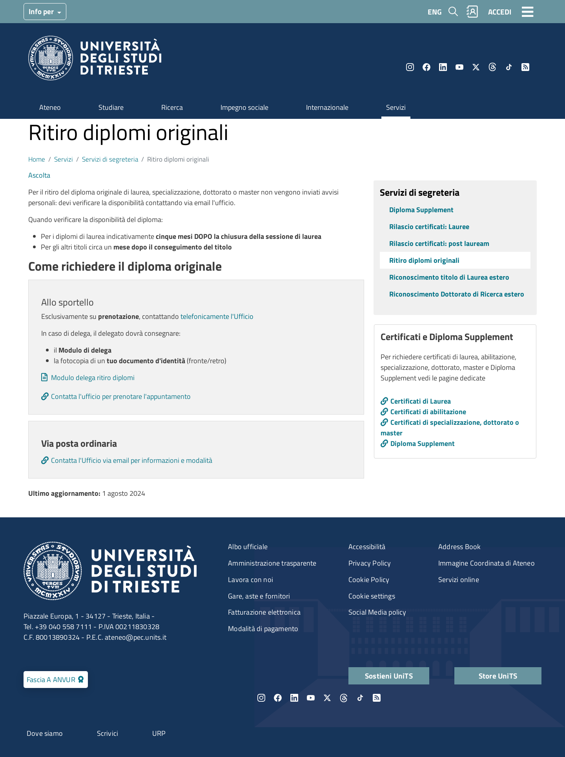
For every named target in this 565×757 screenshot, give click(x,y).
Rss (525, 67)
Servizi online (458, 579)
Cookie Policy (369, 579)
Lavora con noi (250, 579)
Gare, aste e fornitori (259, 596)
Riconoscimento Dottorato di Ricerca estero (456, 294)
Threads (492, 67)
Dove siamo (45, 733)
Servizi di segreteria (110, 159)
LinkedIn (443, 67)
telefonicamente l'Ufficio (216, 316)
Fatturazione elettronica (264, 612)
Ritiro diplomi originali (424, 260)
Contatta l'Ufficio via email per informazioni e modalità (131, 460)
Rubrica (472, 11)
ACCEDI (499, 11)
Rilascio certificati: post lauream (439, 243)
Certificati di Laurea (420, 401)
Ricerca (172, 107)
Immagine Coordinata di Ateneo (486, 563)
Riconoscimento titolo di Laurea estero (449, 277)
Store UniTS (498, 675)
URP (159, 733)
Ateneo (50, 107)
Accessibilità (367, 546)
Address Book (459, 546)
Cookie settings (371, 596)
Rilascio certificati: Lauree (429, 226)
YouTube (459, 67)
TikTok (509, 67)
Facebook (426, 67)
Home (36, 159)
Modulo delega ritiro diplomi (93, 377)
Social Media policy (377, 612)
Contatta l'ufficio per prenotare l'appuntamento (121, 396)
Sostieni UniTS (389, 675)
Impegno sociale (244, 107)
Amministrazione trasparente (272, 563)
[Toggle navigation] (527, 11)
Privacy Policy (369, 563)
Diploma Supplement (421, 209)
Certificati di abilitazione (428, 411)
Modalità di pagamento (263, 628)
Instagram (410, 67)
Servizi (396, 107)
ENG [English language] (435, 11)
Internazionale (327, 107)
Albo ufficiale (248, 546)
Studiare (111, 107)
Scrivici (107, 733)
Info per (42, 11)
